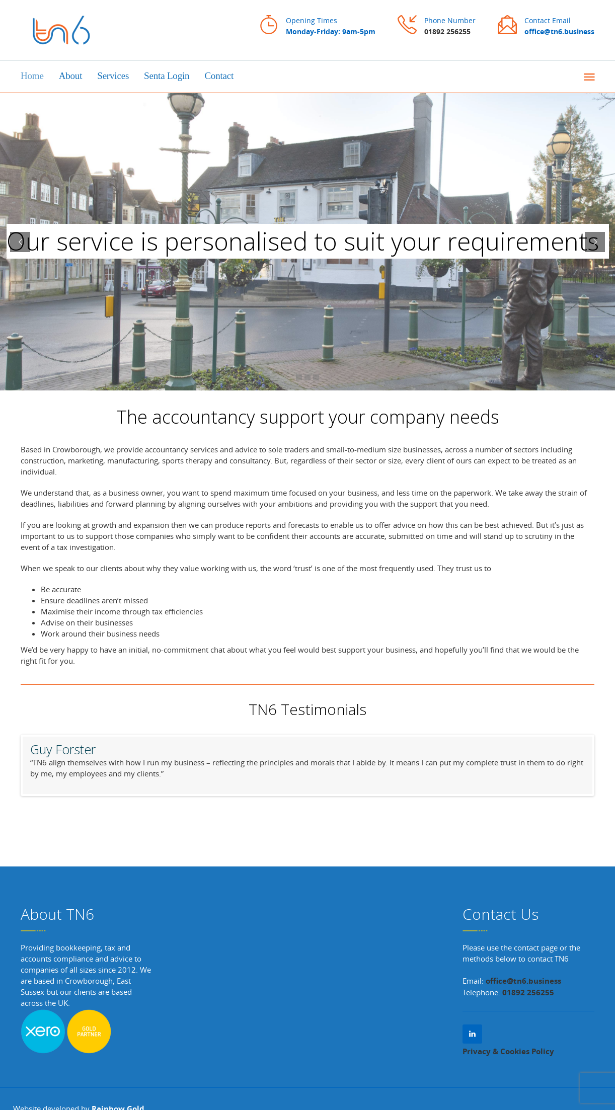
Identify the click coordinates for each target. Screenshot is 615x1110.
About (71, 75)
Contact (219, 75)
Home (32, 75)
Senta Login (166, 75)
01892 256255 (447, 31)
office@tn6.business (522, 981)
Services (113, 75)
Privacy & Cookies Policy (508, 1051)
